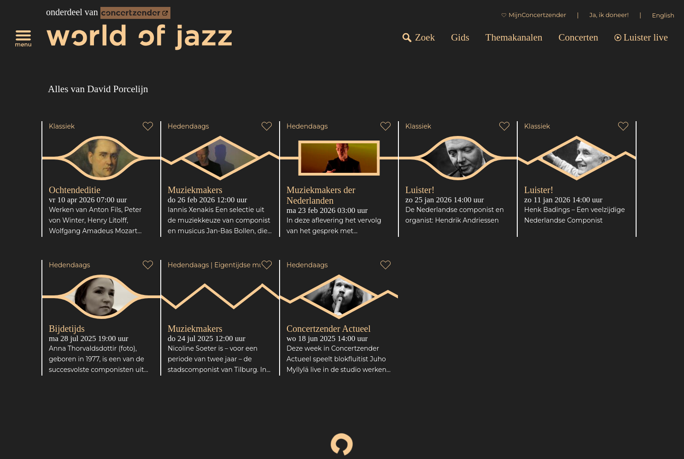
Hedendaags (188, 126)
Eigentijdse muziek (245, 265)
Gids (460, 37)
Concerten (578, 37)
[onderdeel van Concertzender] (135, 13)
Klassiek (62, 126)
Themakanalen (514, 37)
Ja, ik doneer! (609, 14)
